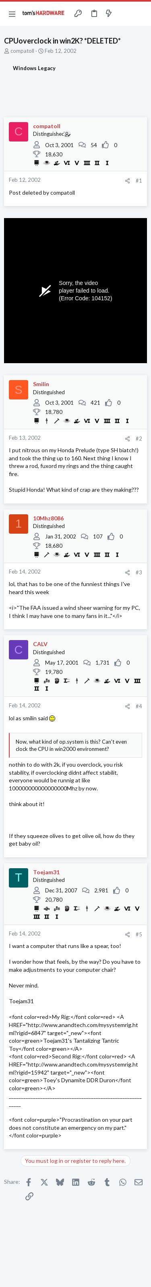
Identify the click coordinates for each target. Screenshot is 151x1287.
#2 (139, 438)
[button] (12, 14)
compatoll (22, 51)
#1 (139, 180)
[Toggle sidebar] (124, 13)
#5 (139, 934)
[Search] (140, 13)
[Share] (127, 181)
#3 (139, 572)
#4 (139, 706)
